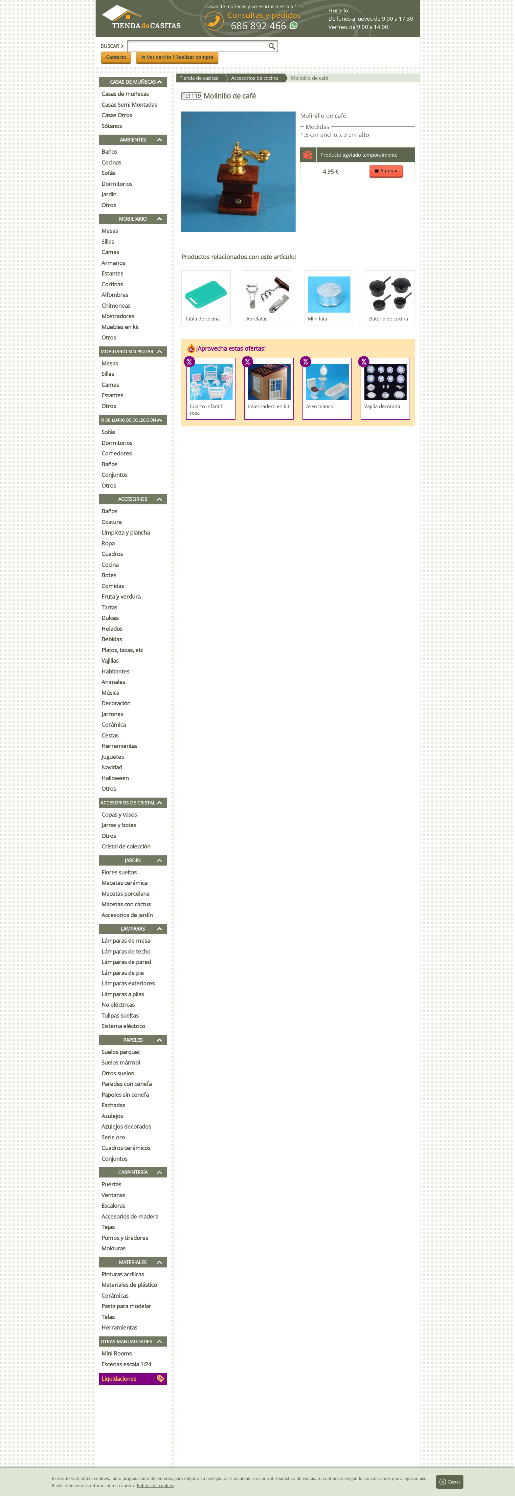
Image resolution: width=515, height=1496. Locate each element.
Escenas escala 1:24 (126, 1364)
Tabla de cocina (202, 318)
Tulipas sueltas (120, 1015)
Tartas (109, 607)
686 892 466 (258, 25)
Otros (108, 205)
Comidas (112, 586)
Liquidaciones (118, 1378)
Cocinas (111, 162)
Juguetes (112, 756)
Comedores (116, 453)
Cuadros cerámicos (125, 1148)
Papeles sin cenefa (125, 1094)
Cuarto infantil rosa (206, 409)
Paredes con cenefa (126, 1084)
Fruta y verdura (121, 596)
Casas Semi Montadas (129, 104)
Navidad (111, 767)
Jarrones (112, 714)
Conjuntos (114, 474)
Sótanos (111, 126)
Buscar (112, 46)
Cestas (110, 735)
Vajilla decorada (382, 406)
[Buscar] (272, 46)
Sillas (107, 241)
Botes (108, 575)
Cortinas (112, 284)
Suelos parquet (120, 1052)
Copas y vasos (119, 814)
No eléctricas (118, 1004)
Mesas (109, 230)
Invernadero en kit (268, 406)
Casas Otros (116, 115)
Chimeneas (115, 305)
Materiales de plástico (129, 1284)
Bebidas (111, 639)
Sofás (108, 173)
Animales (113, 682)
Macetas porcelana (125, 893)
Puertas (111, 1184)
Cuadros (112, 554)
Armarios (113, 263)
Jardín (108, 194)
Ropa (108, 543)
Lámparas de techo (125, 951)
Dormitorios (116, 183)
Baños (109, 151)
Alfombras (114, 294)
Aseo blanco (319, 406)
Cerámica (113, 724)
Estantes (112, 273)
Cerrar (449, 1482)
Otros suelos (117, 1073)
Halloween (115, 778)
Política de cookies (155, 1485)
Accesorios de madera (129, 1216)
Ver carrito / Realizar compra (177, 57)
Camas (110, 252)
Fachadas (113, 1105)
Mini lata (317, 318)
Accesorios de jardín (127, 915)
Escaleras (113, 1205)
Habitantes (115, 671)
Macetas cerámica (124, 883)
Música (110, 692)
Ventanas (113, 1195)
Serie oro (113, 1137)
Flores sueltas (119, 872)
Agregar (386, 170)
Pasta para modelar (126, 1306)
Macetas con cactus (126, 904)
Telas (108, 1317)
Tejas (108, 1227)
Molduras (113, 1248)
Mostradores (117, 316)
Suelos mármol (120, 1062)
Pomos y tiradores (124, 1238)
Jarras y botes (118, 825)
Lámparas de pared (126, 962)
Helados (112, 628)
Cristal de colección (125, 846)
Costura (111, 522)
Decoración (115, 703)
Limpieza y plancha (125, 532)
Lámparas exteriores (128, 983)
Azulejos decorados (126, 1126)
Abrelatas (256, 318)
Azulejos (112, 1116)
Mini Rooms (116, 1353)
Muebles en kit (120, 327)
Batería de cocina (388, 318)
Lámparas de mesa (125, 940)
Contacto (116, 57)
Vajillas (110, 660)
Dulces (110, 618)
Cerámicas (114, 1295)
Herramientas (119, 746)
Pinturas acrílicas (122, 1274)
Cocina (110, 564)
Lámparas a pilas (122, 994)
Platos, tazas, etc (122, 650)
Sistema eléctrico (123, 1026)
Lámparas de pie (122, 973)
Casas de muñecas (125, 94)
